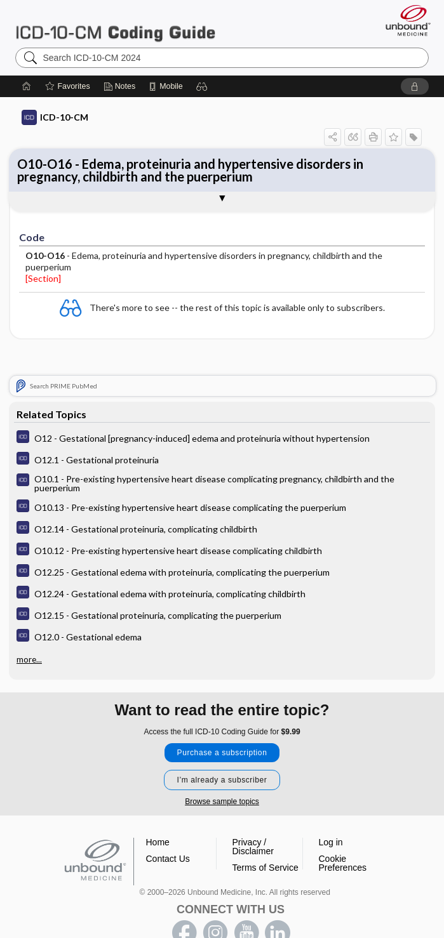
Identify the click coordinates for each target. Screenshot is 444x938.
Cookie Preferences (343, 863)
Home (158, 842)
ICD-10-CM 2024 (115, 26)
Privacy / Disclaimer (253, 846)
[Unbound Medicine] (404, 20)
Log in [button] (331, 842)
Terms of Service (265, 867)
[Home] (26, 86)
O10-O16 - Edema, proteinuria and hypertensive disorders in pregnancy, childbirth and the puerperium (190, 170)
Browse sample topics (222, 801)
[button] (202, 86)
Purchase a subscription (222, 752)
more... (29, 659)
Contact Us (168, 859)
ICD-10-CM (55, 117)
